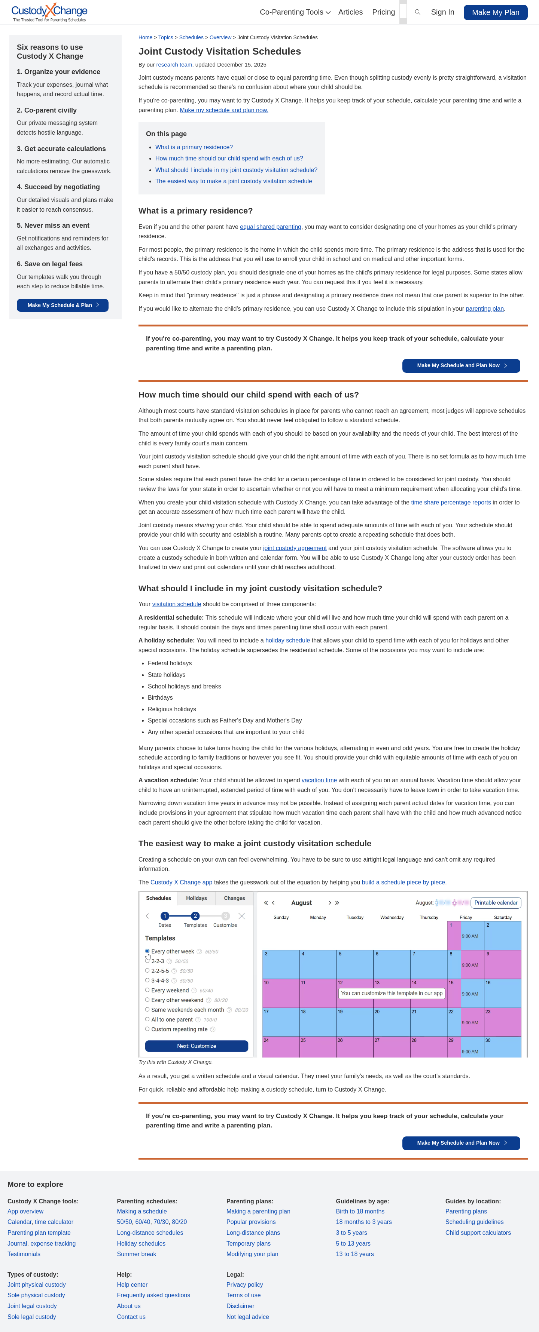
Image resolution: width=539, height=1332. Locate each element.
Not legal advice (247, 1317)
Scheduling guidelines (474, 1222)
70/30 (160, 1222)
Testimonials (23, 1254)
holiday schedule (287, 640)
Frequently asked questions (154, 1295)
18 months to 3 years (364, 1222)
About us (129, 1306)
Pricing (383, 12)
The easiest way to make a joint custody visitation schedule (233, 181)
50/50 (124, 1222)
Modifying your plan (252, 1254)
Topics (165, 37)
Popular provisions (251, 1222)
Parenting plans (466, 1211)
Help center (132, 1285)
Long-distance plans (253, 1233)
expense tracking (53, 1243)
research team (174, 64)
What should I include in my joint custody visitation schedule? (236, 170)
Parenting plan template (39, 1233)
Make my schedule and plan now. (224, 110)
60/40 (142, 1222)
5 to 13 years (353, 1243)
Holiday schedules (141, 1243)
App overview (25, 1211)
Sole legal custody (31, 1317)
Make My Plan (496, 12)
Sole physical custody (36, 1295)
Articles (350, 12)
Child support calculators (478, 1233)
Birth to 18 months (360, 1211)
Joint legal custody (32, 1306)
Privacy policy (244, 1285)
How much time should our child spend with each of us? (229, 158)
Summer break (136, 1254)
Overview (220, 37)
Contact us (131, 1317)
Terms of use (243, 1295)
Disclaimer (240, 1306)
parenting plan (485, 309)
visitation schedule (176, 604)
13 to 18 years (355, 1254)
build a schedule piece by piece (403, 882)
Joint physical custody (36, 1285)
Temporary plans (248, 1243)
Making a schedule (142, 1211)
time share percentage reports (451, 502)
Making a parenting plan (258, 1211)
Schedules (191, 37)
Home (145, 37)
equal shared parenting (270, 227)
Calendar (19, 1222)
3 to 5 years (352, 1233)
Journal (17, 1243)
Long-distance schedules (150, 1233)
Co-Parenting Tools (294, 12)
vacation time (319, 780)
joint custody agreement (295, 548)
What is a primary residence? (194, 147)
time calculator (54, 1222)
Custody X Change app (181, 882)
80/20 (179, 1222)
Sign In (442, 12)
